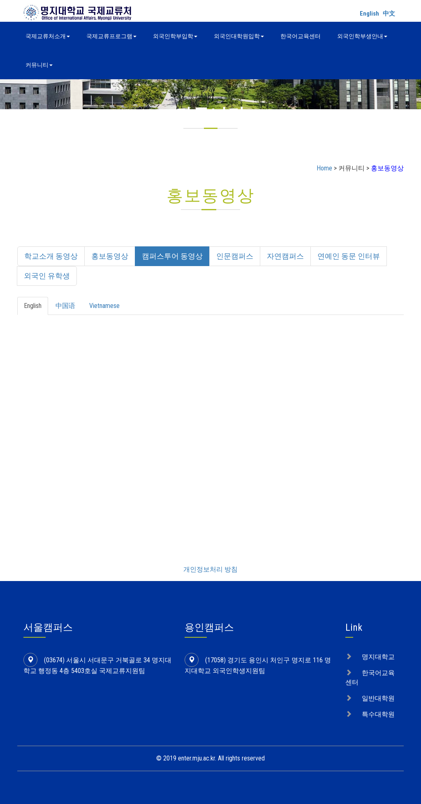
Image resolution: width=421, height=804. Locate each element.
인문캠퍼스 (234, 256)
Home (324, 168)
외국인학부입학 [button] (175, 36)
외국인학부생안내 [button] (362, 36)
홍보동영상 (109, 256)
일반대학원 (378, 698)
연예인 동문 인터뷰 (348, 256)
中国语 (65, 306)
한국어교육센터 (300, 36)
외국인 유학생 (47, 275)
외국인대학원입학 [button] (239, 36)
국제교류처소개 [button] (47, 36)
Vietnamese (104, 306)
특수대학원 (378, 714)
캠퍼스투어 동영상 (172, 256)
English (369, 13)
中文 (389, 13)
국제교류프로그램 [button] (111, 36)
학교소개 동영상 (51, 256)
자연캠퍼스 (285, 256)
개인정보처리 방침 (210, 569)
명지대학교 (378, 657)
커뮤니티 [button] (39, 65)
